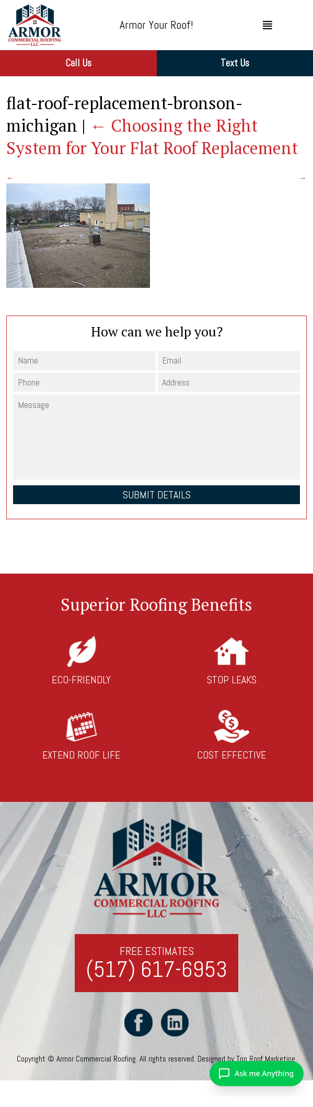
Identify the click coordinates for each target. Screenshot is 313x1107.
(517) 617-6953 (156, 970)
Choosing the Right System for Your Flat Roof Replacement (152, 136)
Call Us (78, 62)
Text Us (235, 62)
